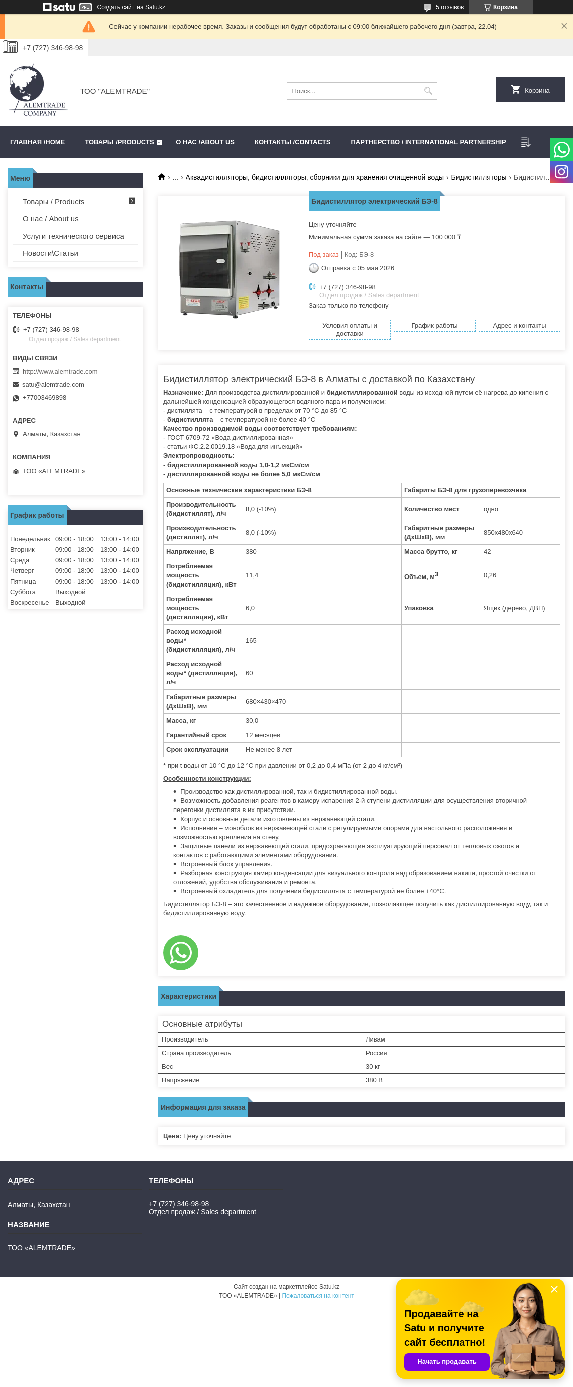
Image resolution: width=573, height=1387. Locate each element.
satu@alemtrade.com (53, 384)
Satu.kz (329, 1286)
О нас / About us (51, 218)
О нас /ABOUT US (205, 142)
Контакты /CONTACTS (292, 142)
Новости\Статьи (50, 253)
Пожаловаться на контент (318, 1295)
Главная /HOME (37, 142)
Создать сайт (116, 7)
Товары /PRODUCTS (119, 142)
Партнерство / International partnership (428, 142)
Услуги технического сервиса (73, 236)
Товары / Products (53, 201)
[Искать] (428, 91)
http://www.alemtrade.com (60, 371)
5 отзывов (450, 7)
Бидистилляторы (479, 177)
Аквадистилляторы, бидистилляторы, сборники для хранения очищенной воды (315, 177)
